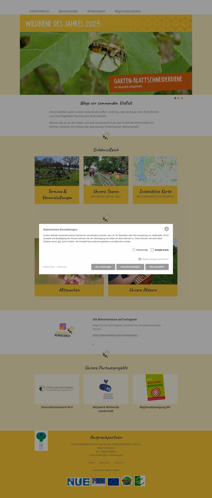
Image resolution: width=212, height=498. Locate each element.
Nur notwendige (103, 267)
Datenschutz (49, 267)
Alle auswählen (157, 267)
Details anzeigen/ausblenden (155, 259)
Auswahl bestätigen (130, 267)
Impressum (62, 267)
